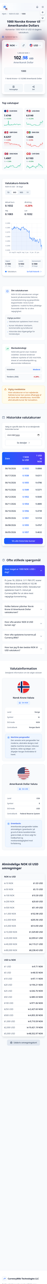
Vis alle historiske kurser (23, 541)
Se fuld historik (34, 271)
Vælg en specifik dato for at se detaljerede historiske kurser (22, 427)
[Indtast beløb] (23, 71)
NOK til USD (14, 14)
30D (14, 192)
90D (21, 192)
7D (8, 192)
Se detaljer (23, 442)
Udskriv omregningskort (23, 1042)
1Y (28, 192)
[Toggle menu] (42, 7)
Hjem (4, 14)
